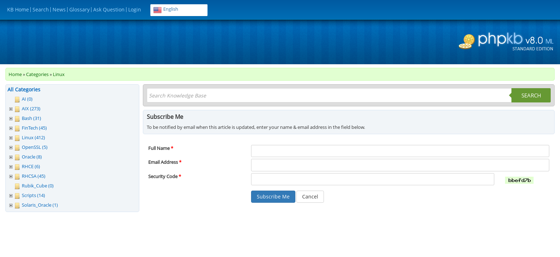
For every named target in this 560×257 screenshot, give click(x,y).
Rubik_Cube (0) (38, 185)
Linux (59, 74)
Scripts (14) (33, 195)
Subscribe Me (273, 196)
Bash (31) (31, 118)
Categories (37, 74)
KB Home (18, 9)
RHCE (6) (31, 166)
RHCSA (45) (33, 176)
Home (15, 74)
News (59, 9)
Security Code (164, 176)
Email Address (164, 162)
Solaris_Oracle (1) (40, 205)
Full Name (160, 148)
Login (134, 9)
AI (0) (27, 99)
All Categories (24, 89)
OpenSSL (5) (35, 147)
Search (40, 9)
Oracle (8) (32, 156)
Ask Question (109, 9)
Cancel (310, 196)
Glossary (79, 9)
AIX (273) (31, 108)
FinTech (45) (34, 128)
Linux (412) (33, 137)
